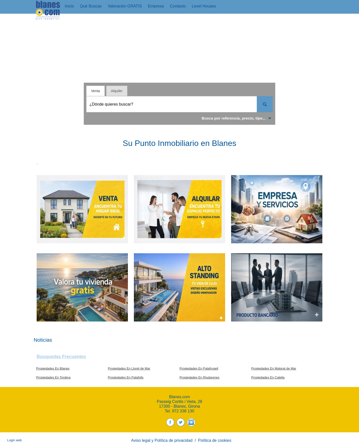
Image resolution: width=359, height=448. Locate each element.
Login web (14, 440)
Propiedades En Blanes (53, 368)
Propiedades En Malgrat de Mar (273, 368)
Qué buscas (91, 6)
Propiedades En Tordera (53, 377)
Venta (95, 91)
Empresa (156, 6)
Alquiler (117, 91)
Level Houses (204, 6)
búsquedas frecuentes (61, 356)
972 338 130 (183, 411)
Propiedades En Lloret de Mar (129, 368)
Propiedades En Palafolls (126, 377)
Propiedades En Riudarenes (199, 377)
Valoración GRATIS (125, 6)
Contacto (178, 6)
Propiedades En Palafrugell (199, 368)
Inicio (69, 6)
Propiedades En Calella (268, 377)
